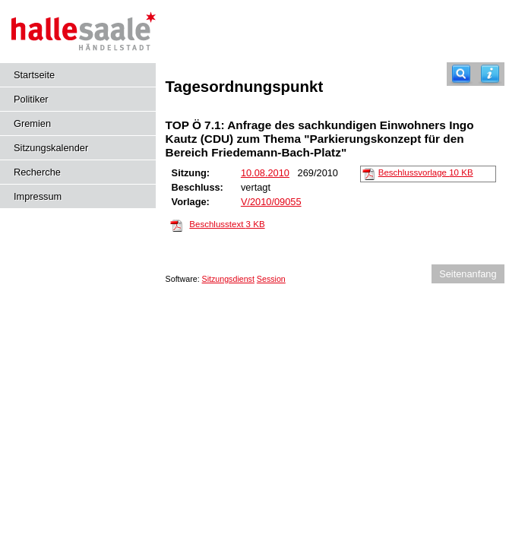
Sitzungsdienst (228, 278)
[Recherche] (461, 74)
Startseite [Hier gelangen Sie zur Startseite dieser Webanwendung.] (34, 75)
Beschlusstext (226, 224)
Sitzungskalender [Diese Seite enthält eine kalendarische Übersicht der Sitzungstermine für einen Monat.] (51, 147)
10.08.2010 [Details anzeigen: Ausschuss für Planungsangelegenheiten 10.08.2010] (265, 173)
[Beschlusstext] (176, 224)
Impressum (38, 196)
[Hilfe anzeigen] (490, 74)
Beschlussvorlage (425, 172)
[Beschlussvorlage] (368, 173)
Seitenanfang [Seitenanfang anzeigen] (467, 274)
